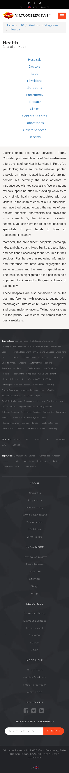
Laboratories (35, 123)
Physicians (34, 81)
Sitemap (34, 578)
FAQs (34, 593)
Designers (61, 352)
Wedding (49, 384)
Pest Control (18, 373)
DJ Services (37, 384)
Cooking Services (50, 423)
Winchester (7, 466)
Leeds (4, 461)
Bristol (32, 455)
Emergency (34, 95)
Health (16, 357)
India (37, 439)
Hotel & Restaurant (22, 352)
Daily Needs (34, 368)
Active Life (43, 373)
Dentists (34, 137)
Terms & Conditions (34, 514)
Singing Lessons (55, 401)
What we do (34, 692)
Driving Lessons (45, 406)
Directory (34, 571)
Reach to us (34, 670)
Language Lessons (29, 390)
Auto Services (8, 368)
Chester (56, 455)
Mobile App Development (42, 341)
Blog (22, 7)
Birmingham (20, 455)
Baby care (61, 412)
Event (53, 373)
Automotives (35, 363)
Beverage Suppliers (36, 417)
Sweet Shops (19, 417)
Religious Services (26, 406)
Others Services (34, 130)
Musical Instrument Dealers (15, 423)
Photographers (9, 346)
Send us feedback (34, 677)
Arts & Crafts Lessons (12, 401)
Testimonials (34, 522)
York (17, 466)
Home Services (49, 368)
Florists (34, 423)
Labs (34, 73)
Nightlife (48, 363)
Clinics (34, 109)
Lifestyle (22, 363)
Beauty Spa (48, 412)
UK (47, 439)
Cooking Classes (22, 384)
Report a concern (34, 684)
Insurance (29, 395)
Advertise (34, 635)
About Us (35, 493)
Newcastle (31, 466)
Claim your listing (34, 613)
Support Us (34, 500)
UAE (4, 445)
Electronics (57, 357)
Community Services (31, 412)
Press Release (34, 564)
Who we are (34, 536)
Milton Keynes (44, 461)
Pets (19, 368)
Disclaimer (34, 529)
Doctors (34, 66)
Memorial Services (10, 379)
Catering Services (10, 412)
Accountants (8, 428)
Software (24, 341)
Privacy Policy (34, 507)
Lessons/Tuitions (48, 390)
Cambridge (45, 455)
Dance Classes (9, 406)
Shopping (31, 373)
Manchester (29, 461)
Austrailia (61, 439)
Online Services (40, 346)
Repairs (5, 373)
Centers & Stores (34, 116)
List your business (34, 620)
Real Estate (55, 346)
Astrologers (7, 384)
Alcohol (45, 357)
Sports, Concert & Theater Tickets (37, 379)
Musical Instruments (12, 395)
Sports (39, 395)
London (16, 461)
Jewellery (53, 428)
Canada (16, 445)
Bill (3, 357)
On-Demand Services (43, 352)
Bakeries (21, 428)
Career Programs (10, 390)
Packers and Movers (37, 428)
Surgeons (34, 87)
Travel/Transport (32, 357)
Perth (45, 7)
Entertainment (9, 363)
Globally (17, 439)
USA (26, 439)
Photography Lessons (34, 401)
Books (5, 417)
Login (34, 649)
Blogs (34, 586)
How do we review (34, 557)
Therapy (34, 102)
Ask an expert (34, 628)
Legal (4, 352)
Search (34, 642)
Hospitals (34, 59)
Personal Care (24, 346)
